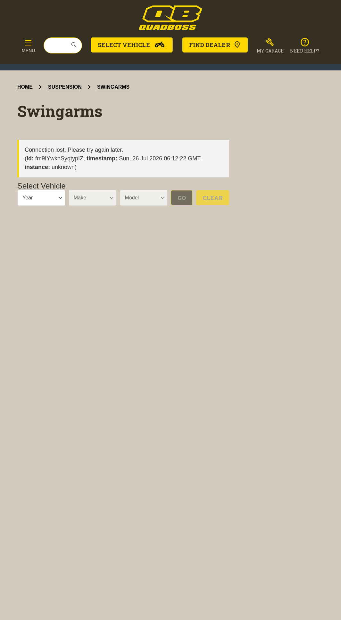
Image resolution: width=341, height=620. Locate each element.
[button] (270, 45)
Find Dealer (215, 45)
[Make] (93, 198)
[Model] (144, 198)
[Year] (41, 198)
